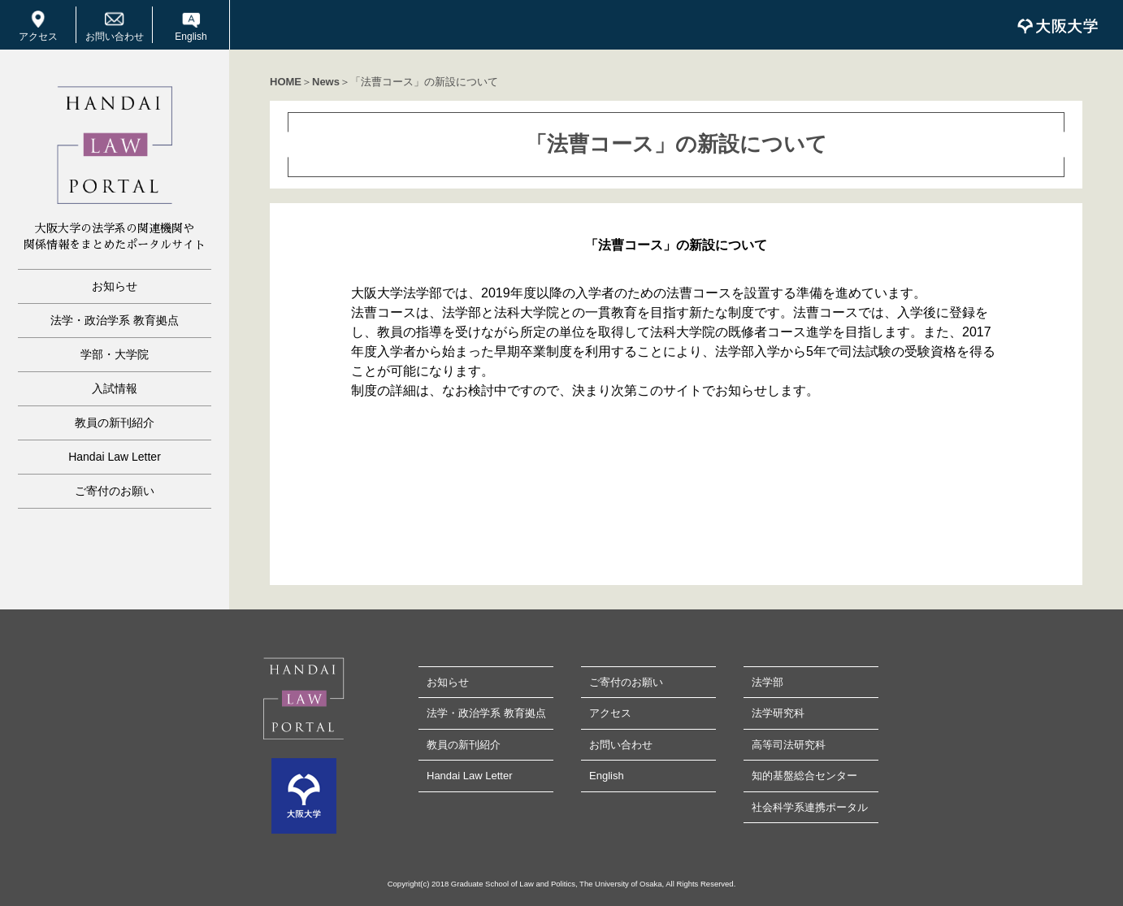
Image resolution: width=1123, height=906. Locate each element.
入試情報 (114, 388)
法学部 (767, 682)
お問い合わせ (114, 36)
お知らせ (114, 286)
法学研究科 (778, 713)
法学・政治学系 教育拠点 (114, 320)
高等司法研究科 (789, 745)
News (326, 82)
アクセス (38, 36)
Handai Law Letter (114, 456)
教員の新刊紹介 (114, 422)
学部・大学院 (114, 354)
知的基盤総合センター (804, 775)
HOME (285, 82)
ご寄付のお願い (114, 490)
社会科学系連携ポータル (810, 807)
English (190, 36)
